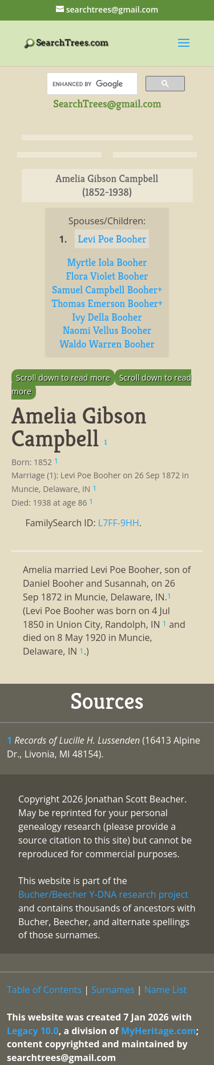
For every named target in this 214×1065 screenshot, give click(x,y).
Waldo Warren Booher (107, 343)
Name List (165, 989)
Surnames (112, 989)
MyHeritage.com (158, 1030)
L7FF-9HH (118, 523)
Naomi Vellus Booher (107, 330)
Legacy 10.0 (33, 1030)
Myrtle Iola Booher (107, 262)
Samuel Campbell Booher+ (107, 289)
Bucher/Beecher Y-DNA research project (103, 894)
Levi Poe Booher (112, 238)
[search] (91, 84)
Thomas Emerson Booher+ (107, 303)
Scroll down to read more (63, 377)
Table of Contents (44, 989)
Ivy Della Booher (107, 317)
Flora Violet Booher (107, 276)
